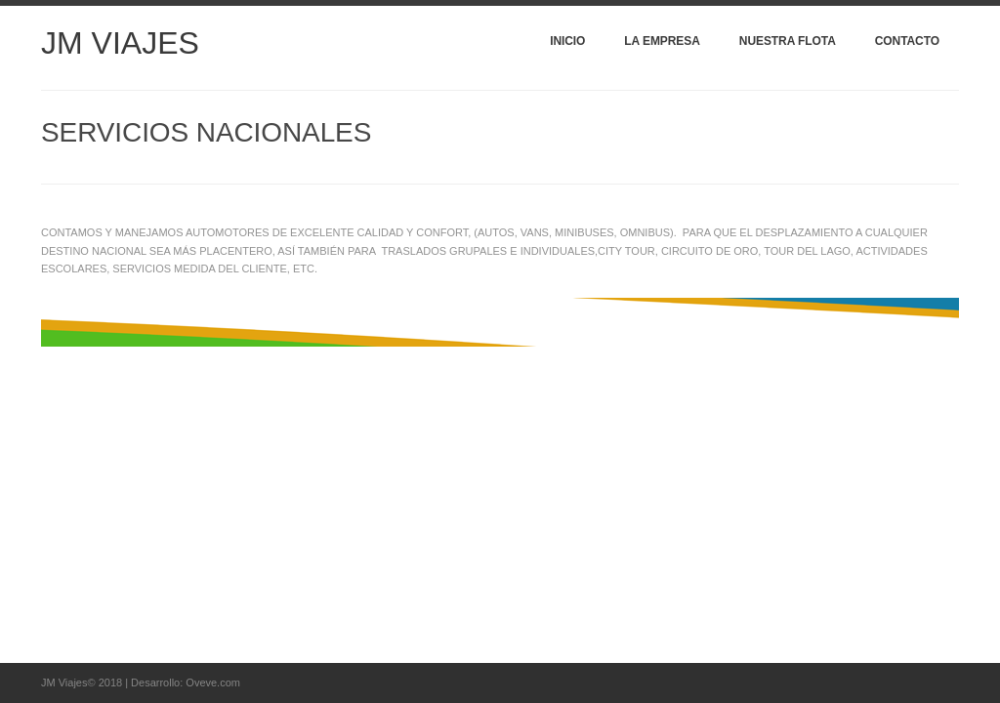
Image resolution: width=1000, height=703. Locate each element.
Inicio (567, 41)
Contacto (907, 41)
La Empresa (661, 41)
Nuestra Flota (787, 41)
